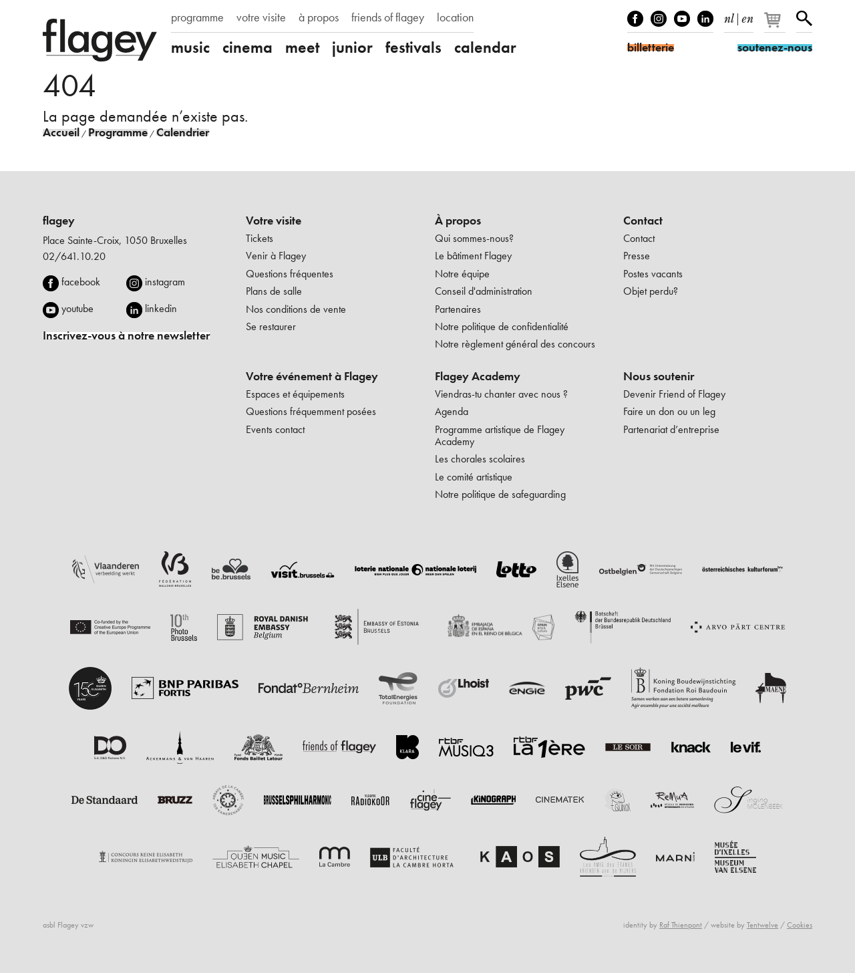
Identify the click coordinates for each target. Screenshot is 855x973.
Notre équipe (462, 274)
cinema (247, 47)
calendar (485, 47)
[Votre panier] (776, 25)
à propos (319, 17)
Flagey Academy (477, 376)
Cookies (799, 925)
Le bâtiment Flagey (473, 256)
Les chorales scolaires (480, 459)
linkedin (161, 308)
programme (197, 17)
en (747, 16)
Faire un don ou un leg (669, 411)
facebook (80, 282)
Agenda (451, 411)
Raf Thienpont (680, 925)
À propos (458, 220)
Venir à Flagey (276, 256)
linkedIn (705, 19)
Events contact (275, 429)
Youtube (682, 19)
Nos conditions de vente (296, 309)
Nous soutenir (658, 376)
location (455, 17)
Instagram (659, 19)
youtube (77, 308)
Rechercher (804, 19)
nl (729, 16)
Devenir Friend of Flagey (674, 394)
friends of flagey (387, 17)
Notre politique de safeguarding (500, 494)
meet (302, 47)
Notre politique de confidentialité (501, 326)
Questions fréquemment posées (311, 411)
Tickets (259, 238)
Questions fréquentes (289, 274)
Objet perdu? (650, 291)
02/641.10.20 (74, 256)
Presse (636, 256)
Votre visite (273, 220)
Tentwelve (762, 925)
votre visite (261, 17)
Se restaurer (271, 326)
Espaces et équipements (295, 394)
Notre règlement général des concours (515, 344)
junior (352, 47)
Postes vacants (653, 274)
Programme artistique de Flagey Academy (499, 435)
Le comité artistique (473, 477)
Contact (643, 220)
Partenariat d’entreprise (671, 429)
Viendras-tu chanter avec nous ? (501, 394)
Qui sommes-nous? (474, 238)
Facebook (635, 19)
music (190, 47)
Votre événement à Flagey (312, 376)
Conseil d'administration (483, 291)
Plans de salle (274, 291)
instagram (165, 282)
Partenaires (458, 309)
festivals (413, 47)
